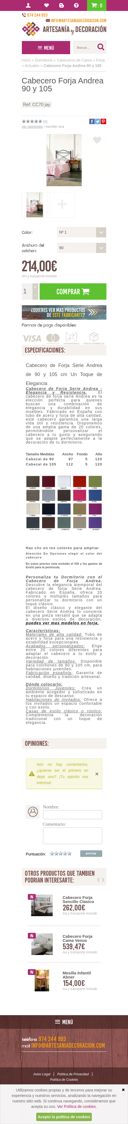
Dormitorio (44, 60)
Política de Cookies (64, 1080)
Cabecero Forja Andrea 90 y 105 (73, 65)
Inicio (26, 60)
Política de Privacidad (73, 1074)
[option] (64, 944)
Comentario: (54, 824)
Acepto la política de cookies (64, 1117)
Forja (100, 60)
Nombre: (51, 806)
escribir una (55, 126)
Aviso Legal (41, 1074)
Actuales (32, 65)
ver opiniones (32, 126)
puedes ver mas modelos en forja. (62, 623)
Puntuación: (36, 854)
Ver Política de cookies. (77, 1106)
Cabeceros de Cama (74, 60)
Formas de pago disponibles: (49, 325)
